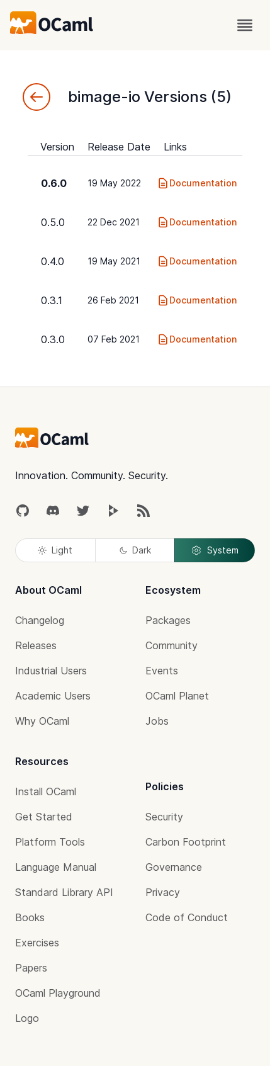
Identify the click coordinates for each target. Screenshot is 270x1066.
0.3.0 (53, 339)
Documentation (197, 183)
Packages (168, 620)
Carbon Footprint (185, 842)
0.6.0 (54, 183)
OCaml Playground (58, 993)
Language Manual (55, 867)
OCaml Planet (177, 695)
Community (171, 645)
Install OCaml (45, 791)
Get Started (43, 816)
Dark (135, 550)
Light (55, 550)
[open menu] (245, 25)
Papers (31, 967)
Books (30, 917)
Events (161, 670)
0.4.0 (52, 261)
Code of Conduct (186, 917)
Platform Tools (50, 842)
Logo (27, 1018)
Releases (36, 645)
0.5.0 (53, 222)
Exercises (37, 942)
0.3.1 (51, 300)
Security (164, 816)
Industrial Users (51, 670)
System (215, 550)
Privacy (162, 892)
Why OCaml (42, 721)
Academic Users (53, 695)
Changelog (39, 620)
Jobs (157, 721)
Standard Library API (64, 892)
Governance (173, 867)
